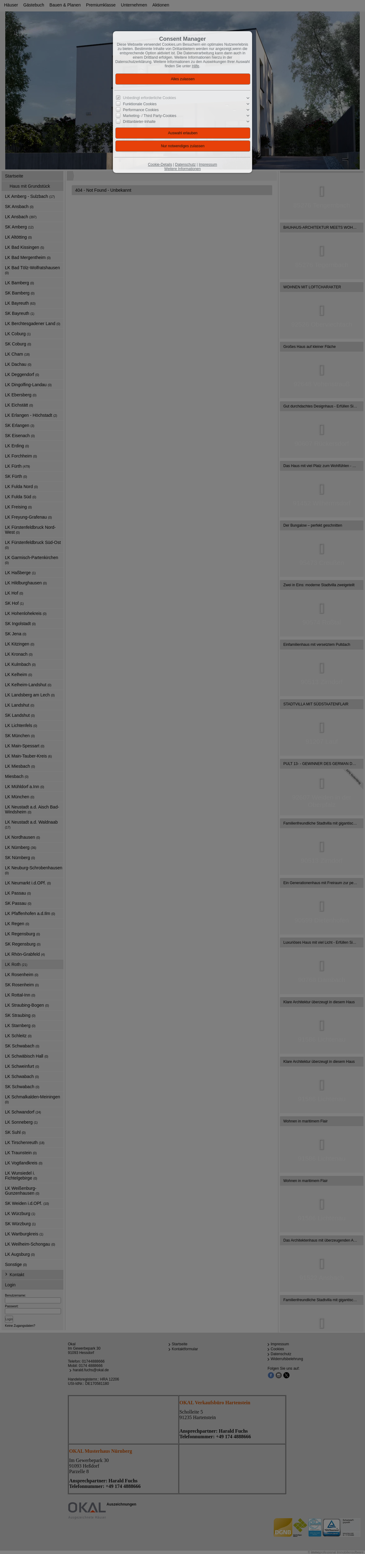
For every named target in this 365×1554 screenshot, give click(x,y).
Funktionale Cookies (140, 104)
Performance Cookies (141, 110)
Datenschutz (185, 164)
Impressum (208, 164)
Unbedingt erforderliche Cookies (149, 98)
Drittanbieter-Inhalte (139, 121)
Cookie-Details (160, 164)
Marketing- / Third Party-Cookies (150, 116)
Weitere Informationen (182, 169)
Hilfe (195, 66)
